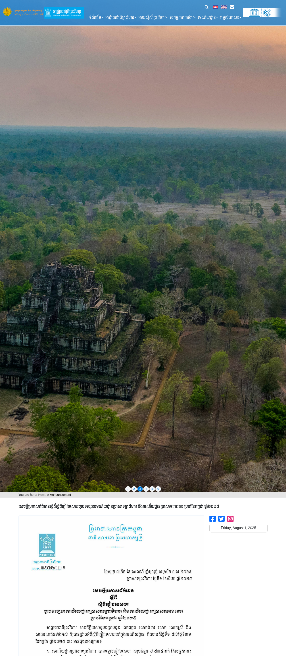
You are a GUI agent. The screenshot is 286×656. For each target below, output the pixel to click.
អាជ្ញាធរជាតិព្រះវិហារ (119, 18)
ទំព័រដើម (95, 18)
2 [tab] (134, 488)
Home (42, 495)
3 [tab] (140, 488)
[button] (207, 7)
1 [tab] (128, 488)
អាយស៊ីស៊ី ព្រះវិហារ (152, 18)
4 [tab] (146, 488)
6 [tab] (158, 488)
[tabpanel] (143, 246)
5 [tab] (152, 488)
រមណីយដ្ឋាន (207, 18)
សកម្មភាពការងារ (182, 18)
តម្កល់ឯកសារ (229, 18)
